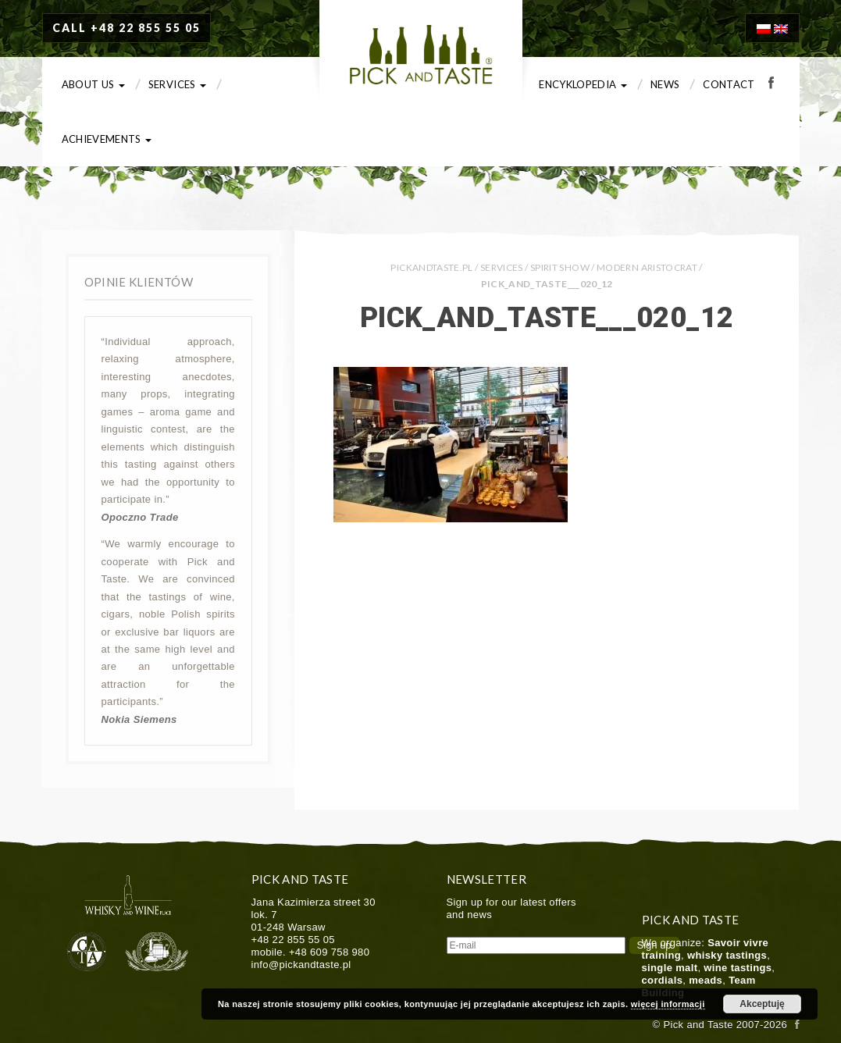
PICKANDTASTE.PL (431, 267)
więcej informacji (668, 1004)
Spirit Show (560, 267)
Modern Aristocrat (647, 267)
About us (93, 84)
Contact (729, 84)
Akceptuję (761, 1004)
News (664, 84)
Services (177, 84)
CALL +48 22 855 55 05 (126, 27)
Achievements (107, 139)
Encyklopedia (583, 84)
